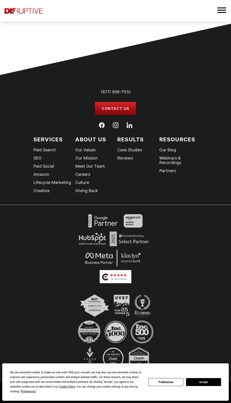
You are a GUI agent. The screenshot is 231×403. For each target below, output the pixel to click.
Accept (203, 382)
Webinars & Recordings (170, 160)
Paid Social (43, 166)
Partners (167, 171)
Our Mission (86, 158)
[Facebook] (102, 125)
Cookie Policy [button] (67, 386)
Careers (82, 174)
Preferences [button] (28, 391)
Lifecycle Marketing (52, 182)
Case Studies (129, 150)
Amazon (41, 174)
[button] (222, 11)
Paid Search (44, 150)
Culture (82, 182)
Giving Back (86, 190)
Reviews (125, 158)
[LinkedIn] (129, 125)
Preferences (165, 382)
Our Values (85, 150)
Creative (41, 190)
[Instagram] (115, 125)
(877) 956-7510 (115, 91)
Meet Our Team (90, 166)
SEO (37, 158)
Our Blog (167, 150)
